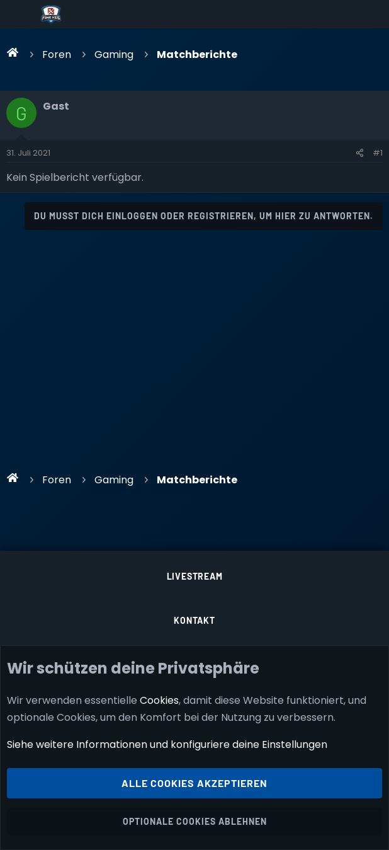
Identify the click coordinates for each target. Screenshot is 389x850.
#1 (378, 153)
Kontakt (194, 620)
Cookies (159, 699)
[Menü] (20, 14)
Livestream (195, 576)
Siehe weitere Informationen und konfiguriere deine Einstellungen (167, 744)
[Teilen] (359, 153)
